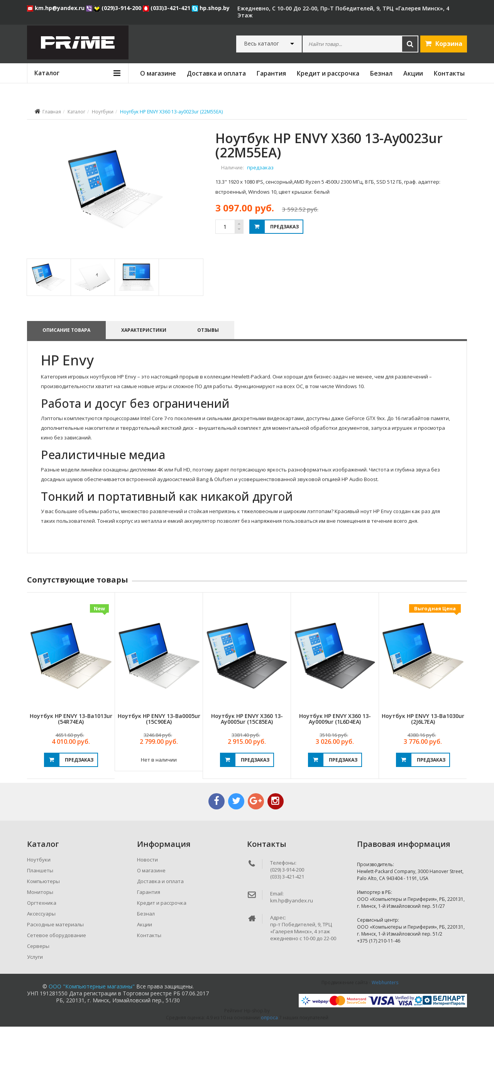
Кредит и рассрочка (328, 73)
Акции (413, 73)
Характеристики (145, 374)
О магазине (158, 73)
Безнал (381, 73)
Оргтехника (41, 947)
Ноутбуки (102, 111)
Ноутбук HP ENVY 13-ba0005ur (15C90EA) (159, 763)
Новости (147, 903)
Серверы (38, 990)
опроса (269, 1062)
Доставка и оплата (216, 73)
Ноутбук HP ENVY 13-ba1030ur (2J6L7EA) (423, 763)
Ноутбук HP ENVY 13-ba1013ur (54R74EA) (71, 763)
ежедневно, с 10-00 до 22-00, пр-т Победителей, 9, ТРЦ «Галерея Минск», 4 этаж (343, 12)
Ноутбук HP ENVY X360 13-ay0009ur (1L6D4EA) (335, 763)
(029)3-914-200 (118, 8)
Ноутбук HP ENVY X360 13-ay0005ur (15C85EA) (247, 763)
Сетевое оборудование (56, 979)
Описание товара (66, 374)
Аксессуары (41, 957)
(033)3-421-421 (167, 8)
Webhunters (385, 1027)
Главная (51, 111)
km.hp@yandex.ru (56, 8)
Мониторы (40, 936)
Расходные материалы (55, 968)
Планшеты (40, 914)
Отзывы (211, 374)
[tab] (48, 321)
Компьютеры (43, 925)
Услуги (35, 1001)
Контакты (449, 73)
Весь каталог (261, 43)
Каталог (76, 111)
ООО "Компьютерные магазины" (92, 1030)
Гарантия (271, 73)
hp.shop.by (211, 8)
